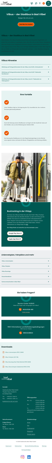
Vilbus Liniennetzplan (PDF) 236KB (14, 352)
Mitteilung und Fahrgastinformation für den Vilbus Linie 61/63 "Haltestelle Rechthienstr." (21, 73)
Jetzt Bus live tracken (26, 24)
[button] (48, 3)
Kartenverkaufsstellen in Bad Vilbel (11, 281)
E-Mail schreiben (26, 312)
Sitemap (44, 446)
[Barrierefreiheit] (39, 3)
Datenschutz (18, 446)
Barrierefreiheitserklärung (32, 446)
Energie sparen (31, 434)
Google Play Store (14, 233)
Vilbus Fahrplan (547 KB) (11, 357)
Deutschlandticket (6, 276)
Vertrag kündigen (26, 449)
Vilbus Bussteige (6, 271)
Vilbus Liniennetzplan (7, 261)
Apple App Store (14, 239)
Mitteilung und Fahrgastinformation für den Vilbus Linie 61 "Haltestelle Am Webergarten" (21, 79)
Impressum (8, 446)
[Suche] (36, 3)
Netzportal (30, 431)
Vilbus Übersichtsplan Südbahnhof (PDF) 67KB (17, 366)
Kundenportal (30, 428)
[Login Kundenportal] (43, 3)
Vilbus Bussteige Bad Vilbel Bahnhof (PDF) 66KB (18, 362)
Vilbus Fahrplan (6, 266)
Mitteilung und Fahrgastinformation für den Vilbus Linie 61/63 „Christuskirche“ (22, 67)
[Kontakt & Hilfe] (32, 3)
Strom (28, 422)
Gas (28, 425)
